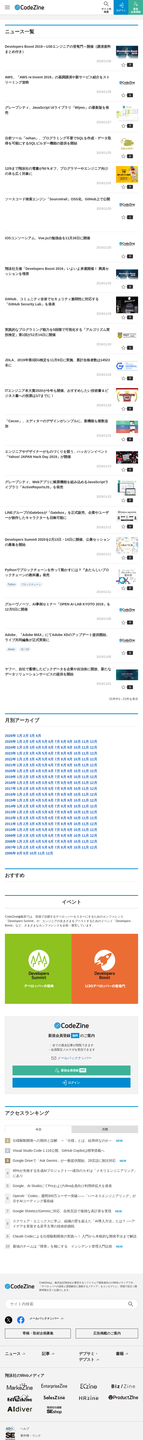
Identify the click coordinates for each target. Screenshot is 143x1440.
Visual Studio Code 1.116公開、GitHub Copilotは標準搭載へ (59, 1086)
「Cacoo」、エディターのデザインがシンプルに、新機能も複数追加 (56, 423)
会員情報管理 (29, 1378)
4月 (38, 736)
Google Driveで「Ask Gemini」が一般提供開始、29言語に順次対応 (64, 1096)
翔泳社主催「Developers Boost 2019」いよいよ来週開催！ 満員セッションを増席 (57, 271)
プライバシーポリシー (35, 1405)
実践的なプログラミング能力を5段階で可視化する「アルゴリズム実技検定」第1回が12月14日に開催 (57, 332)
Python (11, 584)
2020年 (10, 771)
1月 (19, 736)
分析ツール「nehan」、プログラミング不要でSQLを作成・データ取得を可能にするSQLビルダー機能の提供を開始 (58, 140)
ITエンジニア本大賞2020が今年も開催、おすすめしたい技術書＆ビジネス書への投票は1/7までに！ (56, 393)
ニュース (15, 1289)
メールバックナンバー (71, 993)
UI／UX (25, 649)
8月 (63, 742)
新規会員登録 (70, 1005)
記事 (48, 1289)
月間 (105, 1064)
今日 (38, 1064)
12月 (93, 742)
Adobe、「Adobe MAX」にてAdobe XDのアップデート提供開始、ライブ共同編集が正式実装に (57, 637)
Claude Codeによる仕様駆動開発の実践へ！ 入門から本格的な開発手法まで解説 (75, 1171)
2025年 (10, 742)
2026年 (10, 736)
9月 (70, 742)
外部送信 (26, 1412)
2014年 (10, 806)
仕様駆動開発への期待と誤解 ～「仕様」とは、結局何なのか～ (62, 1076)
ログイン (71, 1017)
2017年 (10, 789)
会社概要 (26, 1391)
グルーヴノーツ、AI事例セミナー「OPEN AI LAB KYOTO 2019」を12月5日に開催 (57, 606)
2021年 (10, 765)
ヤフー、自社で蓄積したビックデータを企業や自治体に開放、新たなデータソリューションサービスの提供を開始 (58, 671)
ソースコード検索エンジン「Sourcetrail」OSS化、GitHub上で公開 (57, 199)
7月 (57, 742)
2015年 (10, 800)
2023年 (10, 753)
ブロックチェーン (31, 584)
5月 (45, 742)
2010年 (10, 830)
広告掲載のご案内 (107, 1269)
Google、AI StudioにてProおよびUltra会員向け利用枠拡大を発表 (62, 1121)
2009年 (10, 836)
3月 (32, 736)
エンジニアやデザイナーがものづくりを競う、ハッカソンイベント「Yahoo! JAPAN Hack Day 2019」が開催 (56, 454)
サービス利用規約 (32, 1398)
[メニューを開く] (7, 7)
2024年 (10, 747)
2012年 (10, 818)
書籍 (122, 1289)
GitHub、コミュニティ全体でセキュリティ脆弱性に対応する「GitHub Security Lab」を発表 (52, 301)
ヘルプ (24, 1364)
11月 (85, 742)
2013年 (10, 812)
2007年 (10, 847)
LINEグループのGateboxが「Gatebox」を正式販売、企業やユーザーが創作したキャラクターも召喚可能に (57, 515)
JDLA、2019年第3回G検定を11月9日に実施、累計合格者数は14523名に (57, 362)
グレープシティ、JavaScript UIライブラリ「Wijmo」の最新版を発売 (57, 110)
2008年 (10, 841)
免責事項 (26, 1384)
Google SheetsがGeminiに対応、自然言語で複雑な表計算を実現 (62, 1146)
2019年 (10, 777)
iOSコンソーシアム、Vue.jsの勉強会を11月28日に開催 (47, 238)
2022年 (10, 759)
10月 (77, 742)
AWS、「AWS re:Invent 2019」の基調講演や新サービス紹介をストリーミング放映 (57, 79)
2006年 (10, 853)
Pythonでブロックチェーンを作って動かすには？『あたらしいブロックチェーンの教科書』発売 (57, 572)
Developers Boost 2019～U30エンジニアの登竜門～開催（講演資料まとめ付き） (58, 49)
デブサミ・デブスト (89, 1292)
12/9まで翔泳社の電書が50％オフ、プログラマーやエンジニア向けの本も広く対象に (56, 171)
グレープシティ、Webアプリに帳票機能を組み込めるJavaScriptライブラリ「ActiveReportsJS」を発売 (56, 484)
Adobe (11, 649)
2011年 (10, 824)
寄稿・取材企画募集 (38, 1269)
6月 (51, 742)
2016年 (10, 794)
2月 (26, 736)
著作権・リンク (30, 1371)
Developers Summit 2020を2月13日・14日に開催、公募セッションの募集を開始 (57, 542)
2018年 (10, 783)
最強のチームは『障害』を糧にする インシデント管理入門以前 (62, 1181)
